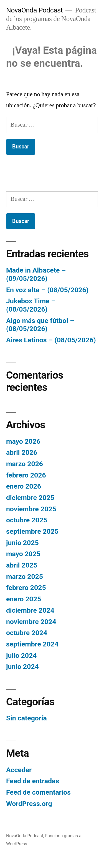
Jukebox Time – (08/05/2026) (30, 305)
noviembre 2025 (31, 509)
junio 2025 (22, 543)
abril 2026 (21, 452)
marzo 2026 (24, 464)
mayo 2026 (23, 441)
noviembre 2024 (31, 622)
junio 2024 (22, 667)
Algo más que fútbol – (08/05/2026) (40, 325)
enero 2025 (23, 599)
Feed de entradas (32, 781)
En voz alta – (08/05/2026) (47, 290)
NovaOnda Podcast (34, 10)
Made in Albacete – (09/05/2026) (36, 274)
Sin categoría (26, 718)
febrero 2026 (26, 475)
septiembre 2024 (32, 644)
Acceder (19, 770)
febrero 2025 (26, 588)
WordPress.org (29, 804)
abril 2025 (21, 565)
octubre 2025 (26, 520)
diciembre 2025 (30, 498)
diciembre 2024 (30, 610)
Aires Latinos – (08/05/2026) (51, 340)
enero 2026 (23, 486)
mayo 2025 (23, 554)
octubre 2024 (26, 633)
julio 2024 (21, 655)
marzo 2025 (24, 577)
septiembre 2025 (32, 531)
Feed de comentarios (38, 792)
